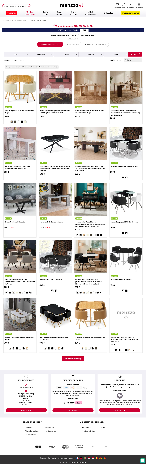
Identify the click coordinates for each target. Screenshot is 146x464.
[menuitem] (11, 13)
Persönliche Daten (88, 431)
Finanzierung (49, 427)
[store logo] (72, 6)
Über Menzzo (86, 427)
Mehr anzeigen (26, 410)
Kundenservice (50, 431)
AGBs (103, 427)
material (91, 54)
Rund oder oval (73, 44)
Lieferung (28, 427)
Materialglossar (30, 435)
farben (66, 54)
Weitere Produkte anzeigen (73, 359)
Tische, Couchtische (15, 20)
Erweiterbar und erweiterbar (95, 44)
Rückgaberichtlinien (32, 431)
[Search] (28, 6)
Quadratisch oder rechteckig (50, 44)
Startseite (5, 20)
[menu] (73, 13)
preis (16, 54)
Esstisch (25, 20)
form (116, 54)
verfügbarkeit (41, 54)
